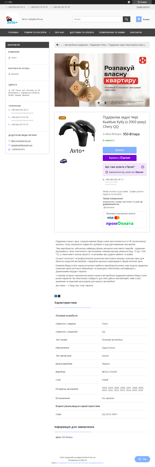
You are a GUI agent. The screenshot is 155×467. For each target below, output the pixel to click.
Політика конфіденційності (92, 463)
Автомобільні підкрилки (76, 45)
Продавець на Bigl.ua (77, 460)
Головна (13, 32)
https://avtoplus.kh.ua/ (21, 141)
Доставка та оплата (82, 32)
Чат (142, 459)
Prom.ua (91, 457)
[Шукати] (126, 19)
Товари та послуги (35, 32)
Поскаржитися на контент (68, 463)
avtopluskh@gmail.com (21, 145)
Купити (119, 150)
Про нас (59, 32)
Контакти (136, 32)
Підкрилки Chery (98, 45)
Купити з (119, 158)
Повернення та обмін (112, 32)
